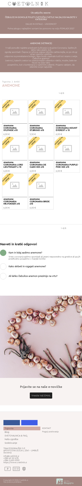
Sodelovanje (11, 443)
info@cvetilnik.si (11, 456)
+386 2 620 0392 (11, 460)
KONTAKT (46, 428)
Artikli (17, 82)
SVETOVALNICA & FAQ (16, 436)
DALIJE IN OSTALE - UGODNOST (41, 24)
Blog (7, 432)
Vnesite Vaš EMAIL (41, 395)
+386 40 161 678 (10, 458)
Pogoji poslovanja (50, 432)
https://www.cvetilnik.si (15, 462)
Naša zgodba (11, 439)
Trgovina (6, 82)
